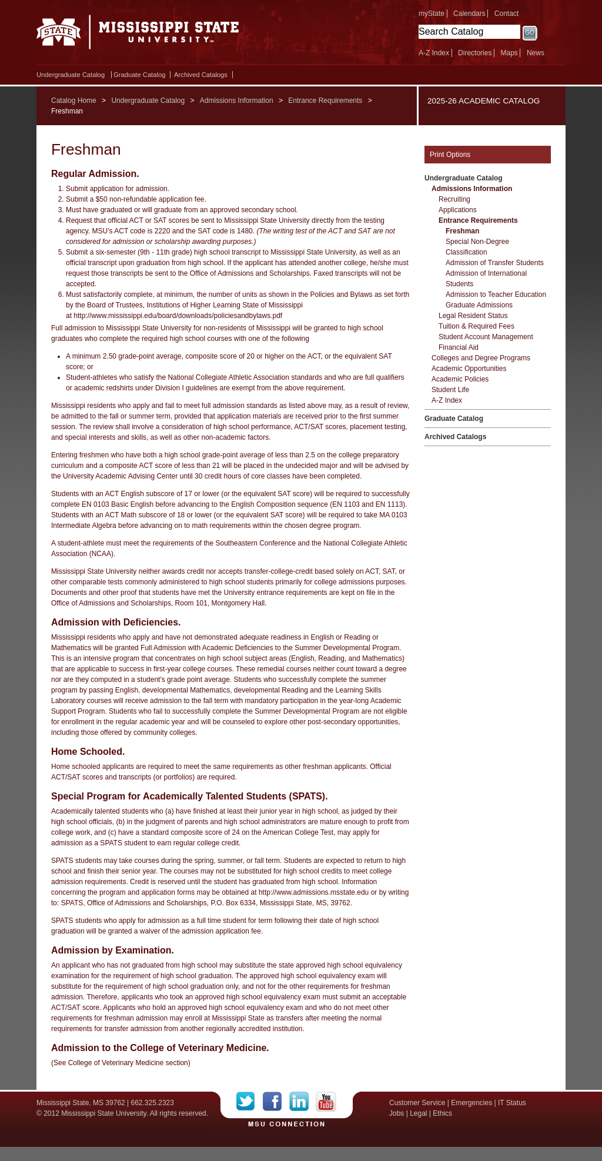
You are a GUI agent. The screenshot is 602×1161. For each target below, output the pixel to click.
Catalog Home (73, 100)
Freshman (462, 231)
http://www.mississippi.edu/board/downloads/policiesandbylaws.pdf (177, 316)
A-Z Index (434, 53)
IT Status (512, 1103)
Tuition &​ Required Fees (476, 326)
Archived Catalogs (201, 74)
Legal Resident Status (473, 316)
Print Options (450, 154)
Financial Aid (459, 347)
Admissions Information (236, 100)
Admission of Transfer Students (495, 263)
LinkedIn (302, 1102)
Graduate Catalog (139, 74)
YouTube (326, 1102)
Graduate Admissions (479, 305)
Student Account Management (486, 337)
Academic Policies (460, 379)
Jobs (396, 1113)
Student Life (450, 390)
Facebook (276, 1102)
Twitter (249, 1102)
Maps (508, 53)
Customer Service (417, 1103)
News (535, 53)
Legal (418, 1113)
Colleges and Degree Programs (481, 358)
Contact (506, 13)
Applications (458, 210)
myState (431, 13)
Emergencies (471, 1103)
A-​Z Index (447, 400)
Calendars (469, 13)
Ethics (442, 1113)
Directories (474, 53)
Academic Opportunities (469, 368)
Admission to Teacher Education (496, 294)
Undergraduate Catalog (70, 74)
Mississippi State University (137, 35)
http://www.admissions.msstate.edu (314, 892)
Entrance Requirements (325, 100)
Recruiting (454, 199)
